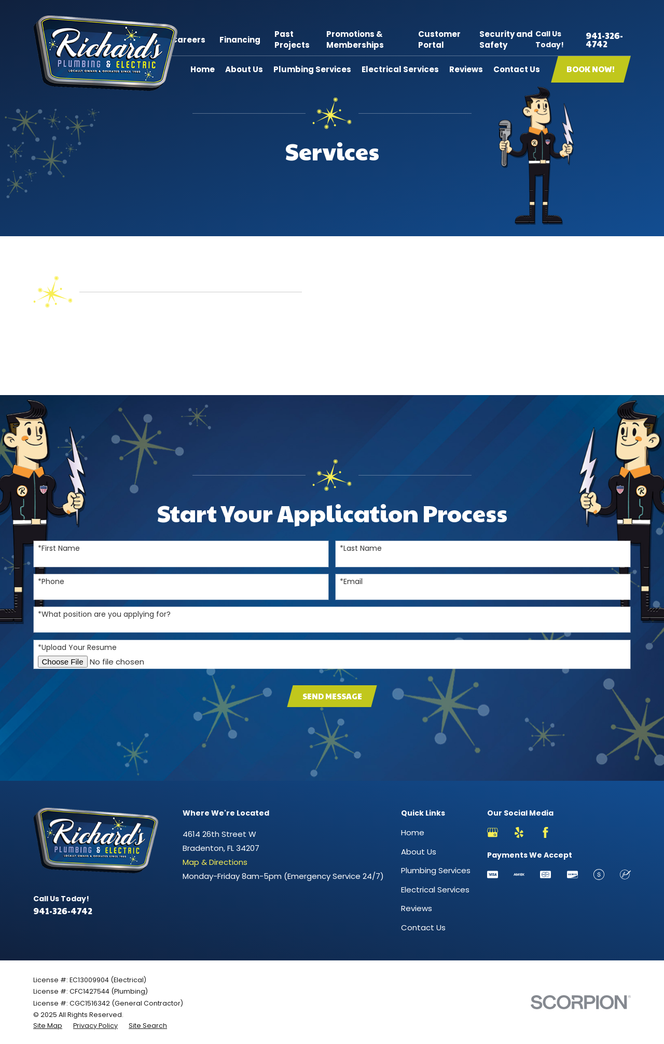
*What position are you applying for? (104, 614)
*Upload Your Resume (77, 647)
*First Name (59, 548)
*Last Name (361, 548)
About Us (418, 851)
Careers (188, 39)
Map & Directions (215, 862)
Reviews (416, 908)
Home (412, 832)
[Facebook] (545, 832)
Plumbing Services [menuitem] (312, 69)
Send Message (332, 695)
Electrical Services (435, 889)
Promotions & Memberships (355, 39)
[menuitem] (47, 1026)
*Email (351, 581)
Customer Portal (439, 39)
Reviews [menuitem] (466, 69)
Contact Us (423, 927)
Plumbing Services (436, 870)
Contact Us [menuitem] (516, 69)
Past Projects (292, 39)
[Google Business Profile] (492, 832)
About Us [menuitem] (244, 69)
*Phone (51, 581)
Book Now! (590, 68)
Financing (239, 39)
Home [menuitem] (202, 69)
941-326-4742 (604, 39)
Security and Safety (506, 39)
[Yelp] (519, 832)
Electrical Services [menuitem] (400, 69)
